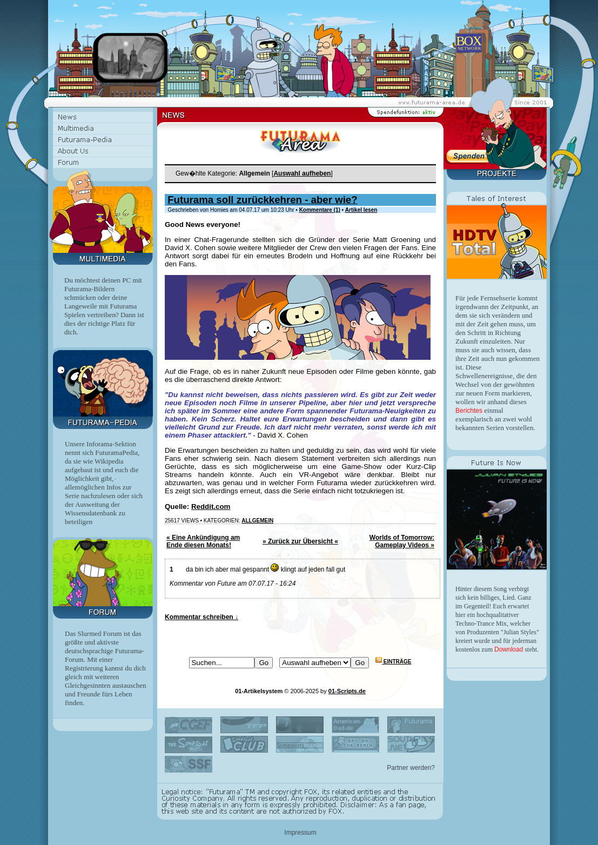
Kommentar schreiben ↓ (201, 617)
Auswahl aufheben (302, 173)
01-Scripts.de (347, 691)
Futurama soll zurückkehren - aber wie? (262, 199)
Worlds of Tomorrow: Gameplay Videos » (401, 541)
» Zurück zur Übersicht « (300, 541)
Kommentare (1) (319, 210)
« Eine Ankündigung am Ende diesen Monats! (203, 541)
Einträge (393, 662)
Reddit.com (211, 506)
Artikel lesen (361, 210)
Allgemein (257, 521)
